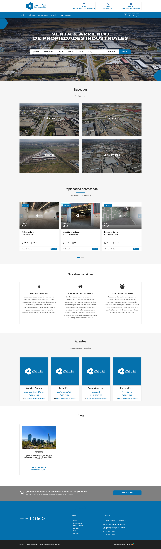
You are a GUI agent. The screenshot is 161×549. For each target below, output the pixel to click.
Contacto (68, 15)
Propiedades (31, 15)
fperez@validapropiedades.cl (115, 528)
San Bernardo (111, 154)
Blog (61, 15)
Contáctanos (127, 493)
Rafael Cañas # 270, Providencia (115, 521)
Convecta (130, 544)
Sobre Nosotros (43, 15)
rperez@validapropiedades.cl (115, 524)
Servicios (54, 15)
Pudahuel (49, 154)
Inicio (23, 15)
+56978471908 (110, 535)
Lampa (112, 118)
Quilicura (49, 118)
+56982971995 (110, 531)
